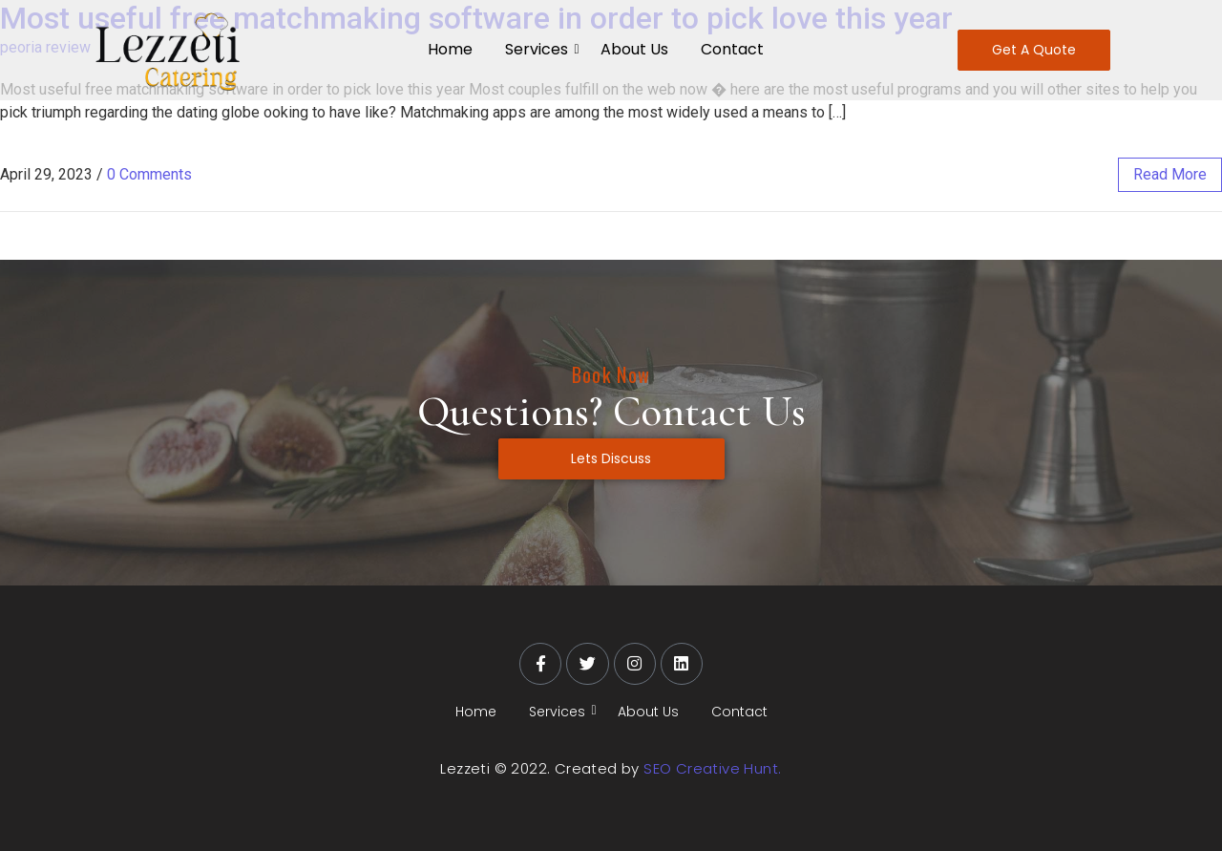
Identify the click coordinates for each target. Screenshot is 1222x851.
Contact (732, 49)
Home (450, 49)
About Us (634, 49)
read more (1170, 174)
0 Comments (149, 174)
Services (540, 49)
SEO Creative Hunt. (712, 768)
